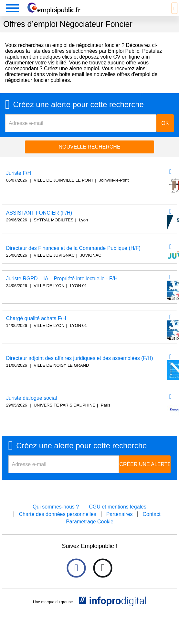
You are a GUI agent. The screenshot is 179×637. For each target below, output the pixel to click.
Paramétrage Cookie (89, 521)
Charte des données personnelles (57, 514)
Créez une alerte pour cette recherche (78, 104)
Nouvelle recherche (89, 147)
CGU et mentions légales (117, 506)
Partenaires (119, 514)
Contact (151, 514)
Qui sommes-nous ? (56, 506)
